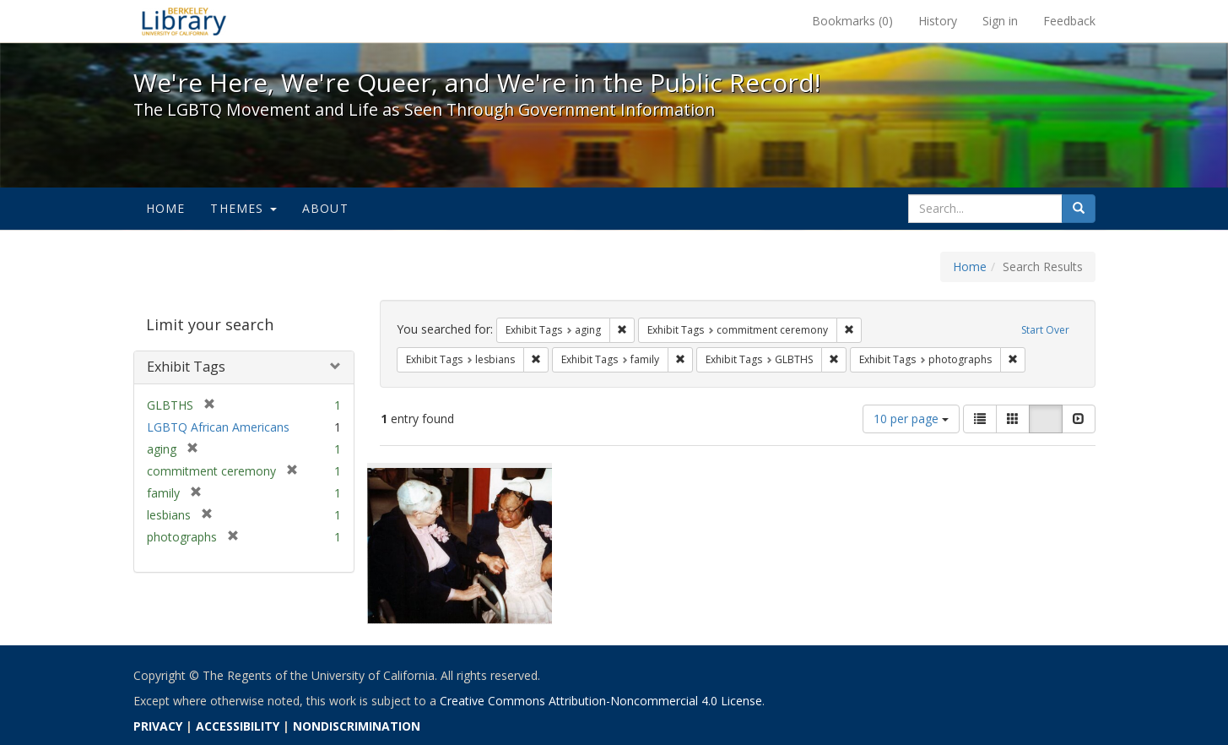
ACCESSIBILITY (237, 726)
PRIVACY (157, 726)
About (325, 208)
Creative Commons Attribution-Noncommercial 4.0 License (601, 701)
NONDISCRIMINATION (356, 726)
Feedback (1069, 21)
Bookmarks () (852, 21)
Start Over (1045, 330)
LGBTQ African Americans (218, 427)
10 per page (911, 419)
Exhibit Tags (186, 366)
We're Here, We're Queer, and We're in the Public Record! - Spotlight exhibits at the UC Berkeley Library (184, 21)
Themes (243, 208)
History (937, 21)
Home (166, 208)
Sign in (1000, 21)
